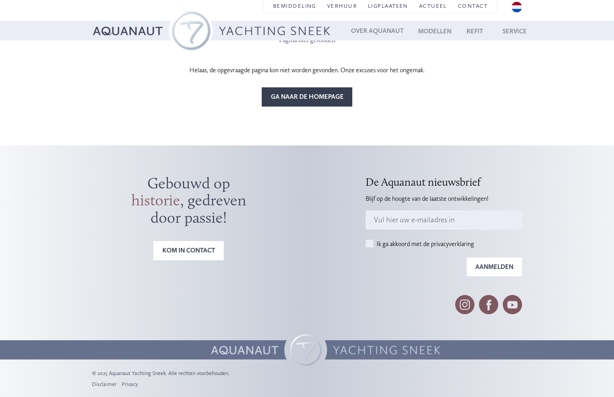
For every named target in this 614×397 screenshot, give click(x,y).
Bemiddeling (294, 6)
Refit (478, 30)
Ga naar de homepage (307, 96)
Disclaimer (104, 384)
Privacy (130, 384)
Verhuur (342, 6)
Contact (473, 6)
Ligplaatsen (388, 6)
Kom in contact (188, 250)
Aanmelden (494, 266)
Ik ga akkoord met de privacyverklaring (425, 243)
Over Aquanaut (388, 30)
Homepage (106, 19)
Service (510, 30)
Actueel (433, 6)
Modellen (442, 30)
